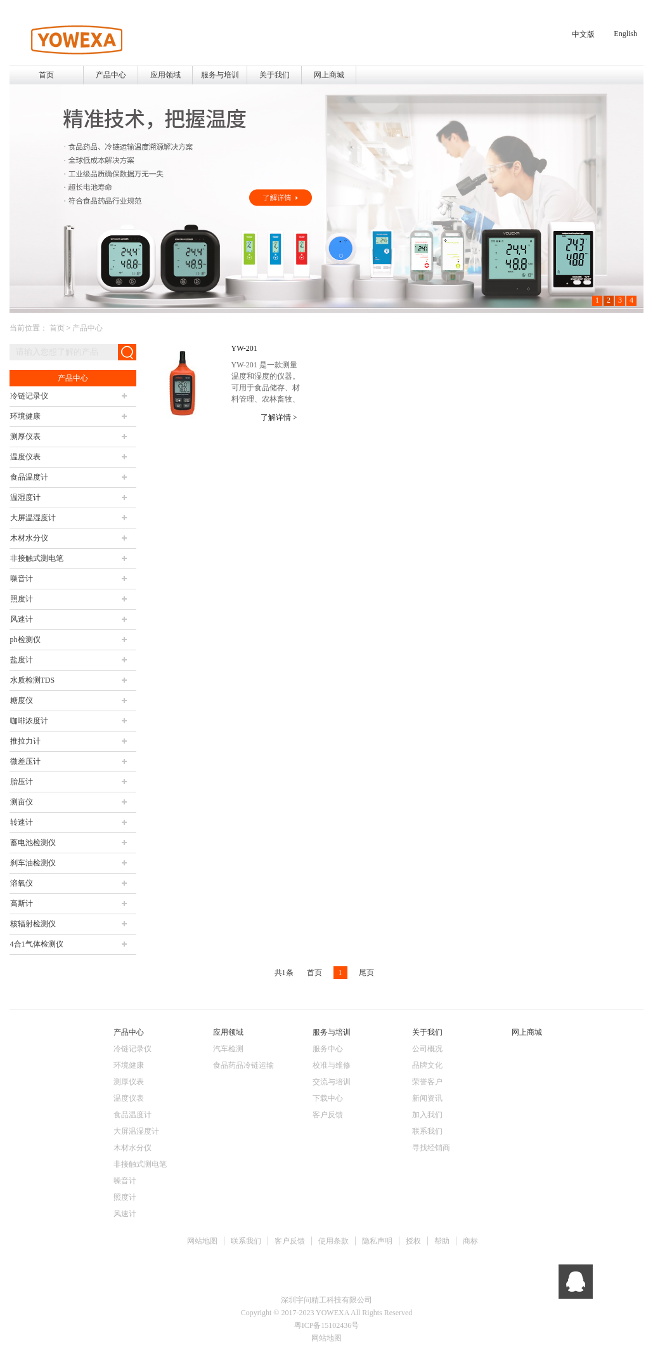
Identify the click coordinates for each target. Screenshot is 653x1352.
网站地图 (202, 1241)
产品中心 (87, 328)
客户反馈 (290, 1241)
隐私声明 (377, 1241)
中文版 (583, 34)
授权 (413, 1241)
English (625, 33)
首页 (46, 74)
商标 (470, 1241)
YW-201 (244, 348)
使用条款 (333, 1241)
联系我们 (246, 1241)
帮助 (441, 1241)
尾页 (366, 972)
